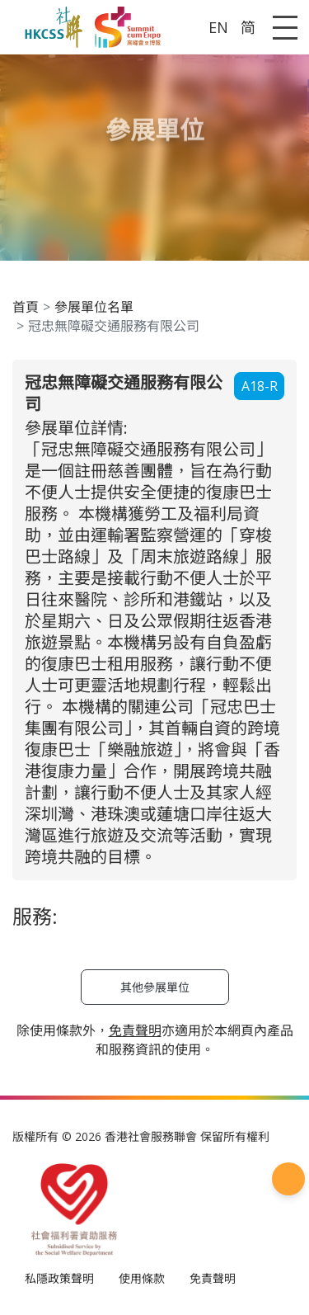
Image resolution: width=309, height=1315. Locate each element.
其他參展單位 (155, 987)
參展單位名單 (93, 307)
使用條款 (142, 1278)
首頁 (25, 307)
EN (218, 27)
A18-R (259, 386)
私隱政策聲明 (59, 1278)
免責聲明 (213, 1278)
